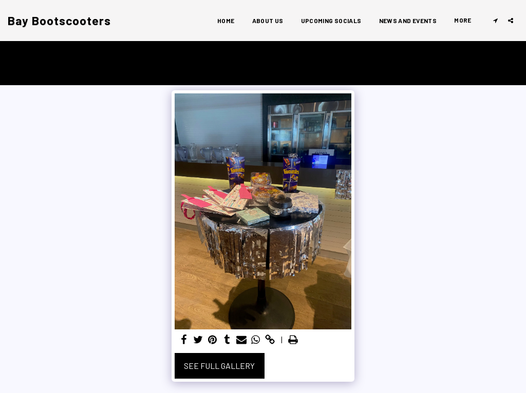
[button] (495, 20)
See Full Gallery (219, 365)
